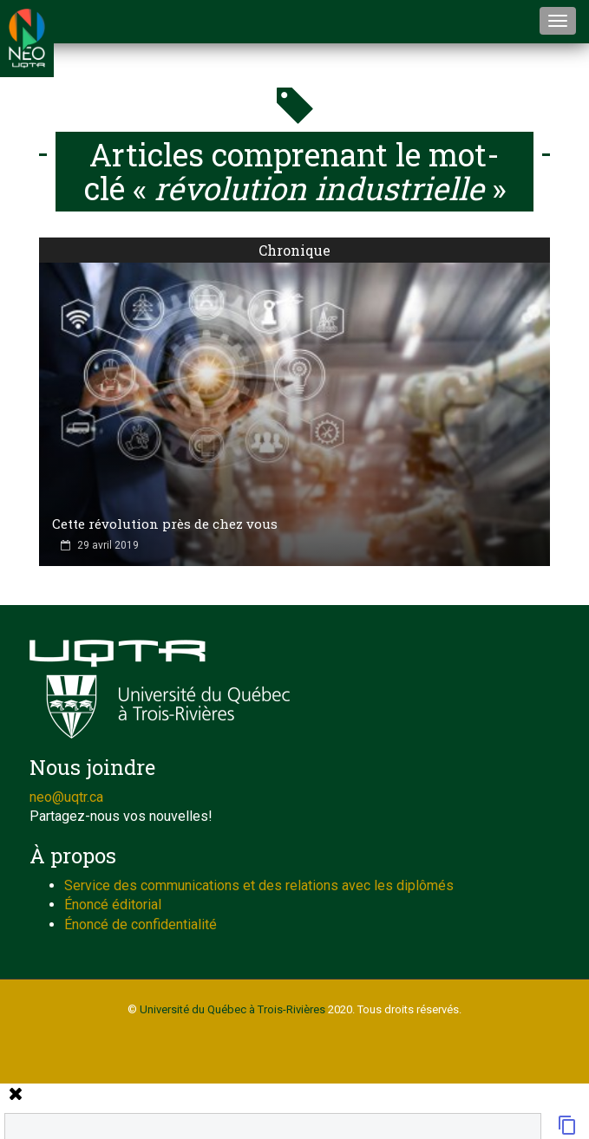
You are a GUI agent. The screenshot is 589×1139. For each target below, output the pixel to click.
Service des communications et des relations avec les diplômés (259, 885)
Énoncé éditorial (112, 904)
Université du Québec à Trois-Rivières (232, 1009)
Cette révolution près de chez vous (165, 523)
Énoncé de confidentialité (140, 924)
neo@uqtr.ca (66, 797)
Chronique (294, 250)
